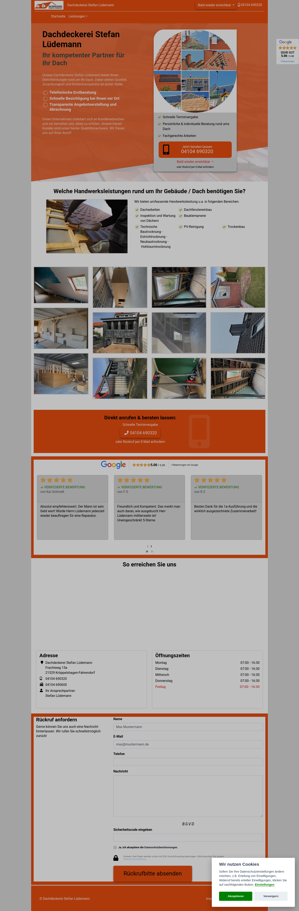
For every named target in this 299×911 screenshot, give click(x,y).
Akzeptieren (236, 896)
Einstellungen (264, 884)
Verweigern (271, 896)
